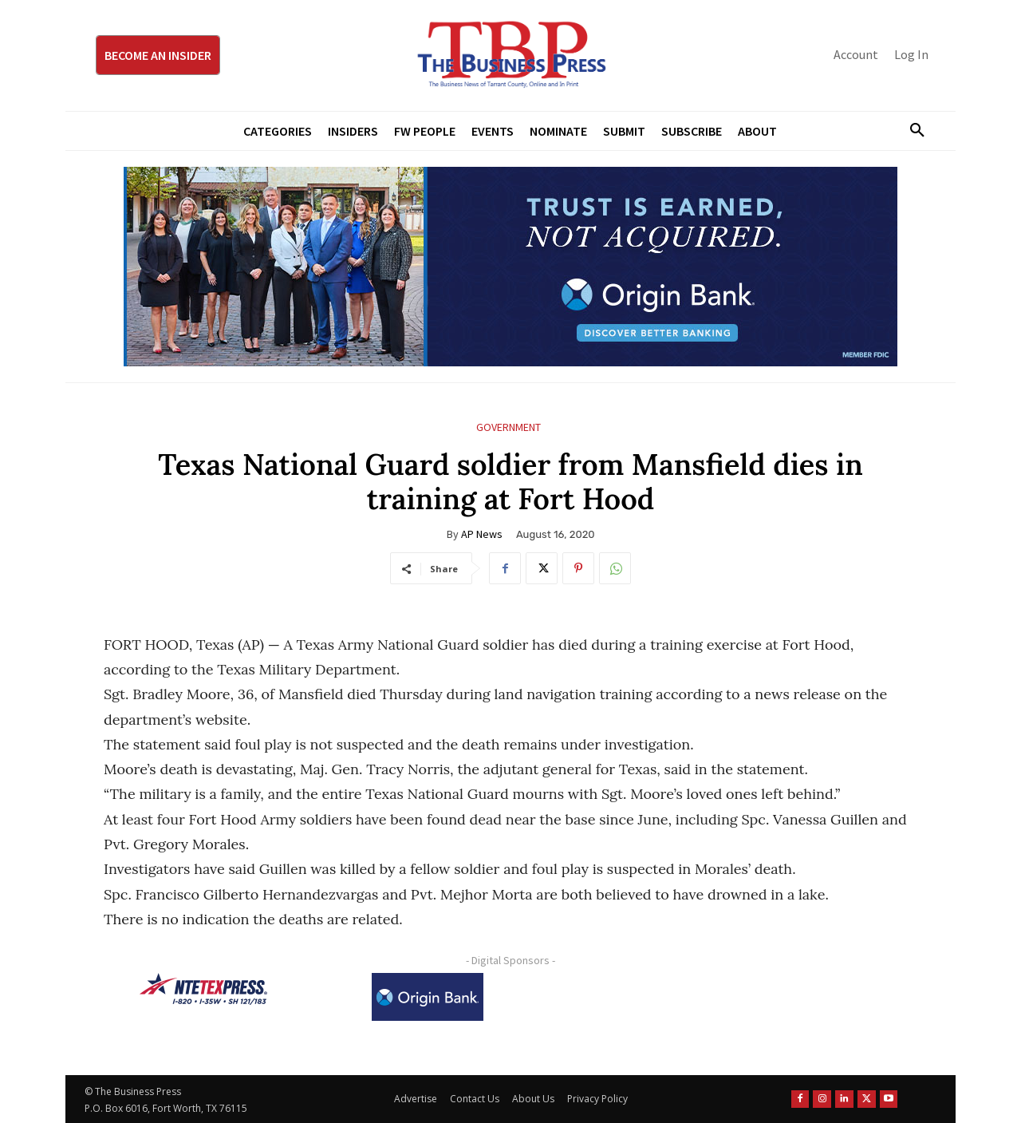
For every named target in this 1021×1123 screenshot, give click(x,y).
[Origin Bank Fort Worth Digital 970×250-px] (510, 266)
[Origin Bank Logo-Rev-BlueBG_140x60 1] (427, 997)
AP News (482, 534)
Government (508, 427)
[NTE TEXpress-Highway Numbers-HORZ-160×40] (203, 989)
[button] (910, 131)
